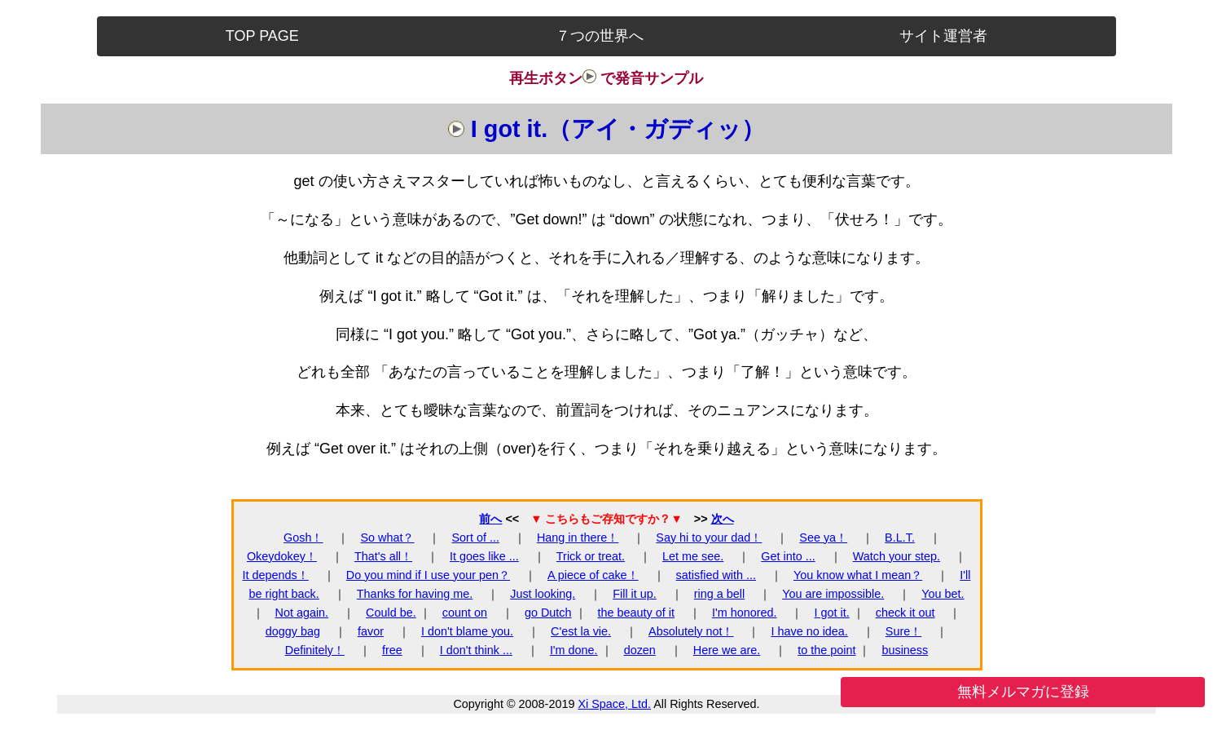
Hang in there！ (577, 537)
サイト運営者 (943, 36)
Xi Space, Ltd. (614, 703)
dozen (640, 650)
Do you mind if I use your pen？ (428, 575)
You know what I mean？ (857, 575)
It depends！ (276, 575)
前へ (490, 518)
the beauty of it (636, 612)
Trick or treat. (590, 556)
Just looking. (542, 593)
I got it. (832, 612)
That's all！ (383, 556)
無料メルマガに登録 (1023, 692)
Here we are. (726, 650)
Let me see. (692, 556)
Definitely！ (315, 650)
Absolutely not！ (690, 631)
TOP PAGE (262, 36)
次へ (722, 518)
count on (464, 612)
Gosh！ (303, 537)
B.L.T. (900, 537)
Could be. (391, 612)
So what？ (388, 537)
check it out (905, 612)
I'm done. (574, 650)
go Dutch (548, 612)
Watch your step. (896, 556)
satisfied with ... (716, 575)
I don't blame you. (467, 631)
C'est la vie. (581, 631)
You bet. (942, 593)
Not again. (302, 612)
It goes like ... (484, 556)
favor (371, 631)
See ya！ (823, 537)
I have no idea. (809, 631)
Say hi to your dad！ (709, 537)
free (392, 650)
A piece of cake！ (593, 575)
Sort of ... (475, 537)
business (904, 650)
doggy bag (293, 631)
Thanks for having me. (414, 593)
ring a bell (719, 593)
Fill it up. (635, 593)
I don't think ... (476, 650)
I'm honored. (744, 612)
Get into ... (788, 556)
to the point (826, 650)
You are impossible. (833, 593)
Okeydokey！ (282, 556)
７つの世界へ (600, 36)
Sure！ (903, 631)
